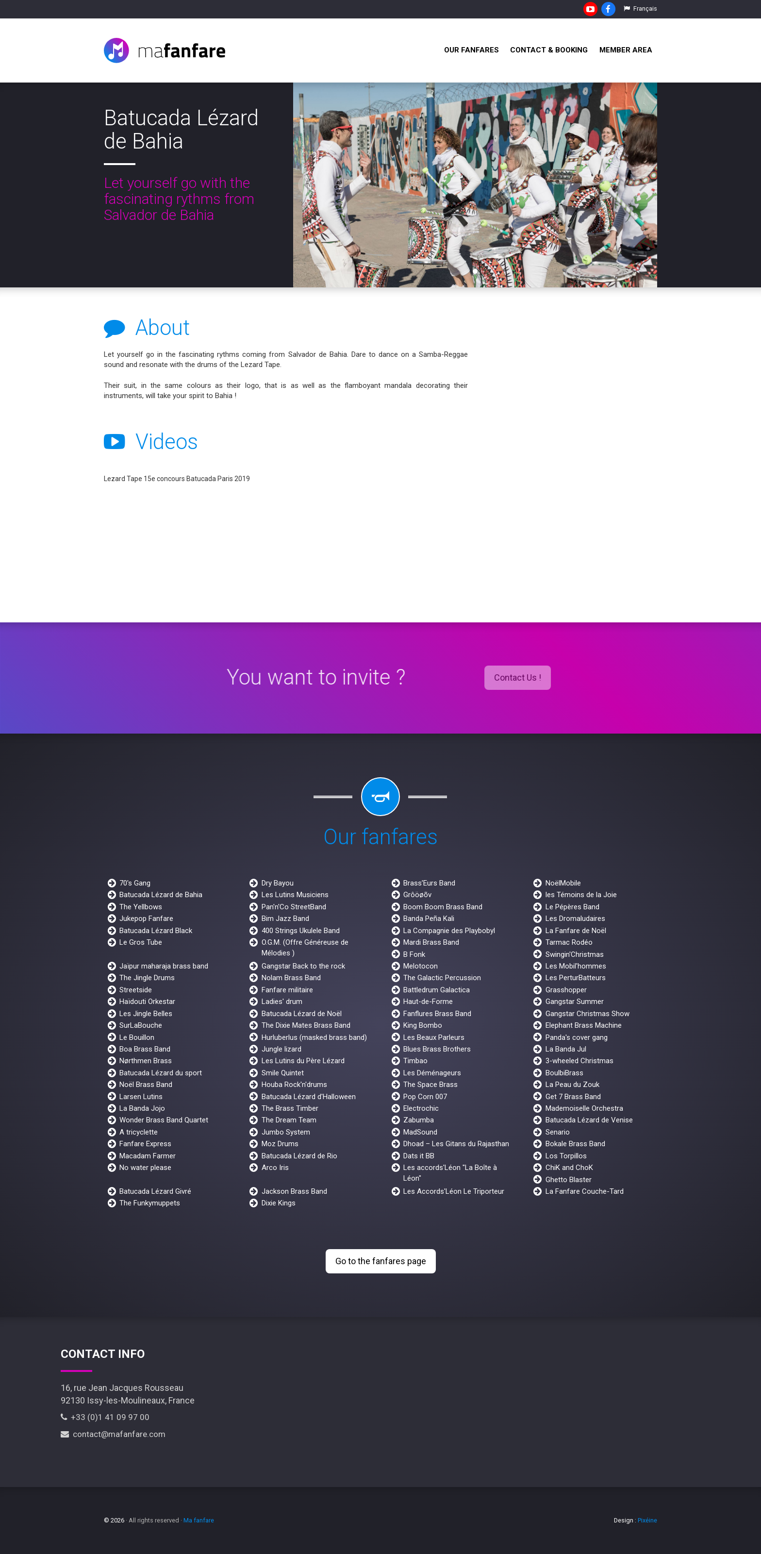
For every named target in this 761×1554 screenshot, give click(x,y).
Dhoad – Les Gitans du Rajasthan (456, 1143)
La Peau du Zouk (572, 1084)
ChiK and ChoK (569, 1167)
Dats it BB (418, 1156)
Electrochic (421, 1108)
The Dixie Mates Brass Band (306, 1025)
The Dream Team (289, 1120)
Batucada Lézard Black (155, 930)
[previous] (308, 185)
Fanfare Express (145, 1143)
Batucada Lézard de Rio (299, 1156)
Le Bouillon (136, 1037)
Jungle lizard (281, 1049)
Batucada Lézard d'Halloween (309, 1096)
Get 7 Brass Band (573, 1096)
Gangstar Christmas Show (587, 1013)
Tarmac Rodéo (569, 942)
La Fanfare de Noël (576, 930)
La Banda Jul (566, 1049)
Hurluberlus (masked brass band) (314, 1037)
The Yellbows (140, 906)
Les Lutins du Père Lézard (303, 1060)
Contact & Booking (549, 50)
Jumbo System (286, 1132)
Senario (558, 1132)
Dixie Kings (279, 1203)
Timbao (415, 1060)
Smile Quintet (283, 1073)
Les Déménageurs (432, 1073)
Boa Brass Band (144, 1049)
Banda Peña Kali (428, 918)
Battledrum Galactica (436, 990)
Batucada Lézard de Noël (302, 1013)
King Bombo (422, 1025)
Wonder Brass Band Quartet (163, 1120)
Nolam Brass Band (291, 977)
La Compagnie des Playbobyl (449, 930)
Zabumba (418, 1120)
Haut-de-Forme (428, 1001)
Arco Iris (275, 1167)
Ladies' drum (282, 1001)
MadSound (420, 1132)
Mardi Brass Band (431, 942)
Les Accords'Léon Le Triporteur (453, 1191)
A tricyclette (138, 1132)
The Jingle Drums (147, 977)
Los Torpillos (566, 1156)
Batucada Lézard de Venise (589, 1120)
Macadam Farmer (147, 1156)
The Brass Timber (290, 1108)
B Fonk (414, 954)
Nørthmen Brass (145, 1060)
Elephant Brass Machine (584, 1025)
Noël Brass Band (145, 1084)
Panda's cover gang (577, 1037)
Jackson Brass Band (294, 1191)
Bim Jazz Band (285, 918)
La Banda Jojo (142, 1108)
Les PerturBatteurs (576, 977)
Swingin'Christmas (575, 954)
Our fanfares (471, 50)
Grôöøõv (417, 894)
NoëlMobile (563, 883)
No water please (145, 1167)
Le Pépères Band (572, 906)
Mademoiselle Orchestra (584, 1108)
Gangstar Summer (575, 1001)
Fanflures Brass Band (437, 1013)
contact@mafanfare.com (113, 1434)
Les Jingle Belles (145, 1013)
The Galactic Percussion (442, 977)
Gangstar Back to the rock (303, 966)
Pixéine (647, 1520)
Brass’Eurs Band (429, 883)
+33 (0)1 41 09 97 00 (105, 1417)
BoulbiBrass (564, 1073)
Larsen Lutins (141, 1096)
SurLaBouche (140, 1025)
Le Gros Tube (140, 942)
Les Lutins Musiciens (295, 894)
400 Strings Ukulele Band (301, 930)
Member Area (625, 50)
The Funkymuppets (149, 1203)
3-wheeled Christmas (579, 1060)
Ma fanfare (198, 1520)
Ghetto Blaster (569, 1179)
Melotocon (420, 966)
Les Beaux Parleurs (433, 1037)
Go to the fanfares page (380, 1261)
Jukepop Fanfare (146, 918)
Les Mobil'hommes (576, 966)
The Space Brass (430, 1084)
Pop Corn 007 (425, 1096)
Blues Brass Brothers (437, 1049)
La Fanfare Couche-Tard (585, 1191)
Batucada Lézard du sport (160, 1073)
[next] (641, 185)
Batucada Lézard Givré (155, 1191)
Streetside (135, 990)
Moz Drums (280, 1143)
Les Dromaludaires (575, 918)
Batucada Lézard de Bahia (160, 894)
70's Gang (134, 883)
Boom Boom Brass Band (442, 906)
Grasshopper (566, 990)
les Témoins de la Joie (581, 894)
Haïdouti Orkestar (147, 1001)
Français (640, 8)
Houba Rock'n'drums (294, 1084)
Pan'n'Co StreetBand (294, 906)
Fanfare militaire (287, 990)
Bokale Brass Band (575, 1143)
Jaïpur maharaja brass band (163, 966)
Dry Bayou (278, 883)
